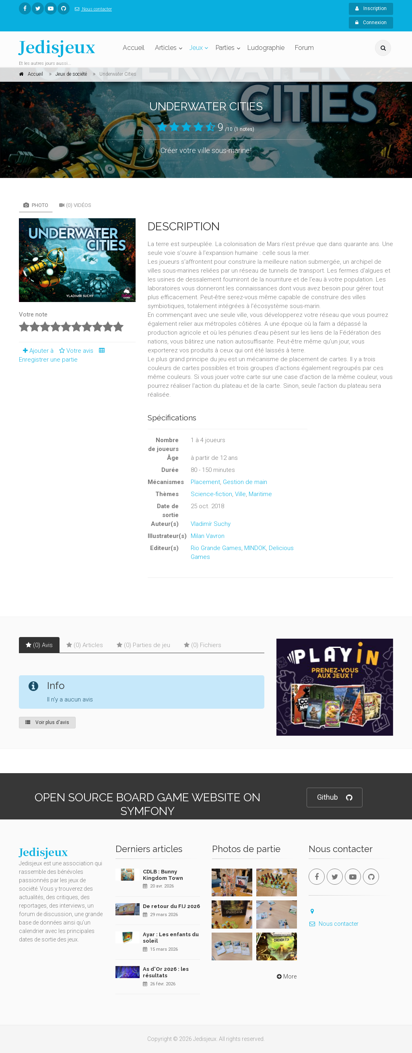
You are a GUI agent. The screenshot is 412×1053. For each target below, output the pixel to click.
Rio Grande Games (216, 548)
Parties (225, 48)
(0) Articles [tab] (84, 645)
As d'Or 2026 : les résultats (166, 972)
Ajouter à (36, 350)
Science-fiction (211, 494)
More (286, 976)
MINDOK (255, 548)
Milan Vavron (208, 536)
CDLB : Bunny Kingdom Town (163, 875)
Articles (166, 48)
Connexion (371, 22)
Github (334, 797)
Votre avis (75, 350)
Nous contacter (92, 9)
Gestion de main (245, 482)
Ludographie (265, 48)
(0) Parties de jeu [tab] (143, 645)
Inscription (371, 8)
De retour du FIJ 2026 (171, 906)
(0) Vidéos (75, 205)
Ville (240, 494)
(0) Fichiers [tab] (202, 645)
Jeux (196, 48)
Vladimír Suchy (211, 524)
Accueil (133, 48)
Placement (205, 482)
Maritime (260, 494)
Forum (304, 48)
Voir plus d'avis (47, 722)
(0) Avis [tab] (39, 645)
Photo (35, 205)
